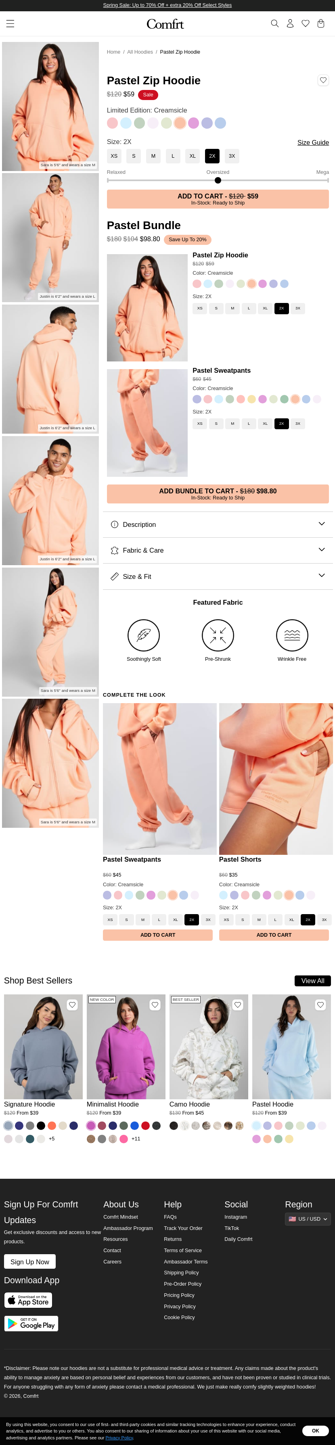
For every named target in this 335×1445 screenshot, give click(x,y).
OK (315, 1431)
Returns (173, 1239)
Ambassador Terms (185, 1262)
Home (114, 52)
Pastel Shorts (240, 859)
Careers (112, 1262)
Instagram (235, 1217)
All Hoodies (140, 52)
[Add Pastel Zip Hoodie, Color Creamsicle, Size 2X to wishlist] (323, 80)
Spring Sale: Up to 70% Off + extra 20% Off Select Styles (167, 5)
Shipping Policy (181, 1273)
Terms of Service (183, 1250)
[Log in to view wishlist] (305, 23)
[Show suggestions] (308, 1219)
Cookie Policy (179, 1317)
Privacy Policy (179, 1306)
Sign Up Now (29, 1261)
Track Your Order (183, 1228)
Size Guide (313, 142)
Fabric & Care (218, 550)
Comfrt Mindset (120, 1217)
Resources (115, 1239)
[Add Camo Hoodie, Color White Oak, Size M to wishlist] (237, 1005)
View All (313, 980)
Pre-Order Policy (182, 1284)
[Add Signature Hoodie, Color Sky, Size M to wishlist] (72, 1005)
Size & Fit (218, 577)
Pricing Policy (179, 1295)
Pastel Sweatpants (222, 370)
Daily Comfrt (238, 1239)
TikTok (231, 1228)
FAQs (170, 1217)
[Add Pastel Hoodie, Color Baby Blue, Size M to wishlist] (320, 1005)
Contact (112, 1250)
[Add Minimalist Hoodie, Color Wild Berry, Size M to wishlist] (155, 1005)
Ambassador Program (128, 1228)
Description (218, 525)
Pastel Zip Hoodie (220, 255)
